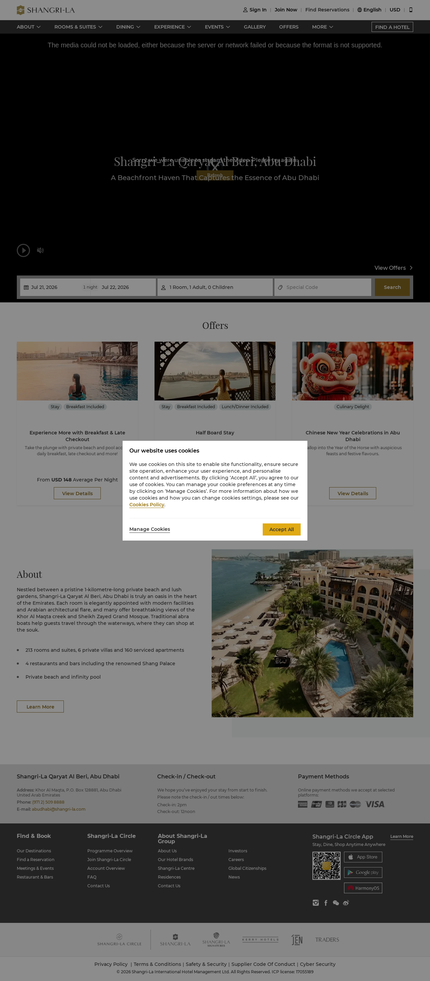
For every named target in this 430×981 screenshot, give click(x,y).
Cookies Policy (146, 505)
